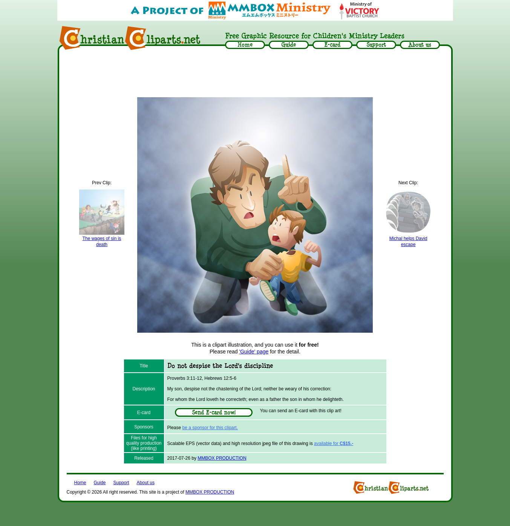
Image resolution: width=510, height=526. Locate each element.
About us (146, 482)
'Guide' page (254, 352)
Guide (100, 482)
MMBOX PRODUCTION (222, 458)
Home (80, 482)
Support (121, 482)
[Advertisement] (255, 74)
